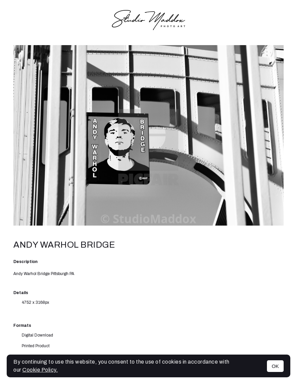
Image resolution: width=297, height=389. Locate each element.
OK (275, 366)
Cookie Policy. (40, 370)
